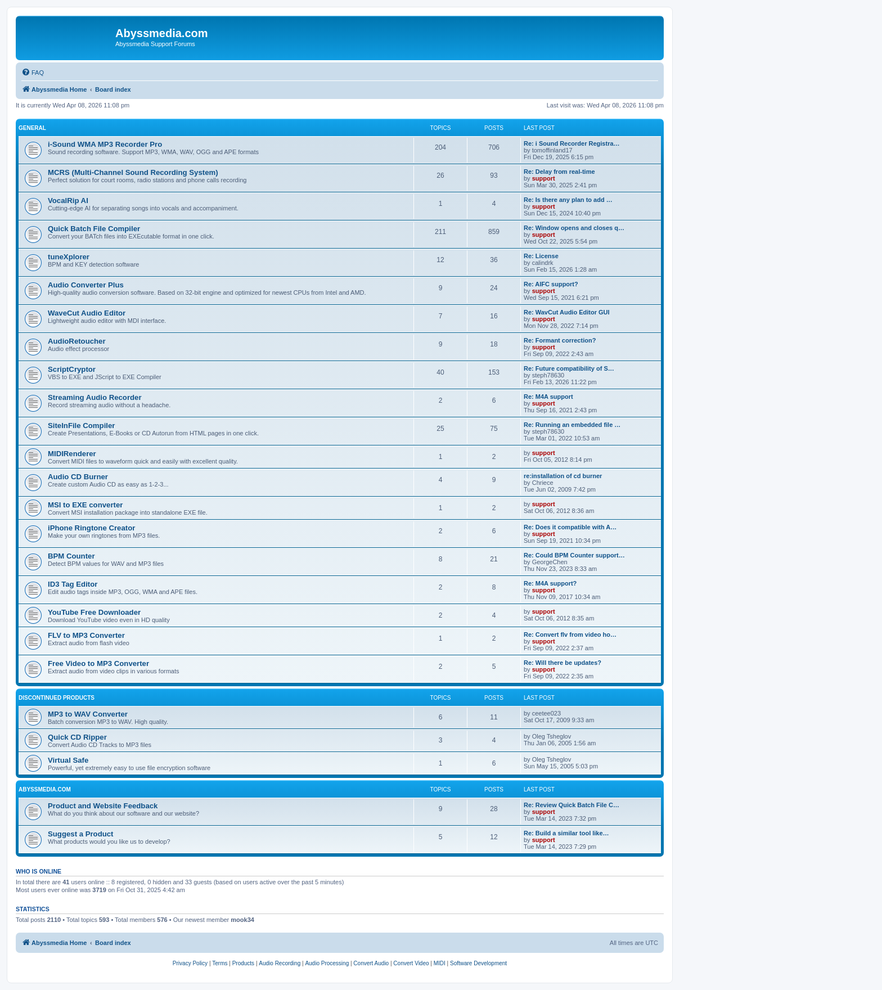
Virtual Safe (68, 760)
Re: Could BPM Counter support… (574, 555)
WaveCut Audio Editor (86, 313)
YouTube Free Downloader (94, 612)
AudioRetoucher (77, 341)
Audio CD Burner (78, 476)
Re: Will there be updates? (562, 662)
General (32, 128)
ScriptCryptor (72, 369)
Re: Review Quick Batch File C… (571, 805)
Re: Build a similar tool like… (566, 833)
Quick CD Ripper (77, 737)
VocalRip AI (68, 200)
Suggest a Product (81, 834)
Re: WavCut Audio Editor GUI (567, 312)
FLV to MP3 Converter (86, 635)
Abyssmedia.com (45, 789)
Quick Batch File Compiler (94, 228)
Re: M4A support (548, 396)
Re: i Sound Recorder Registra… (572, 143)
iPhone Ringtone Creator (91, 528)
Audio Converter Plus (86, 285)
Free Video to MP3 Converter (98, 663)
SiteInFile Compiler (81, 425)
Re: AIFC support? (551, 284)
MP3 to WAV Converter (88, 714)
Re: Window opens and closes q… (574, 227)
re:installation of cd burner (563, 475)
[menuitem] (32, 72)
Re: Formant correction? (560, 340)
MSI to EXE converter (85, 505)
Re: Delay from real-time (559, 171)
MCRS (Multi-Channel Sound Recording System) (133, 172)
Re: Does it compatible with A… (570, 527)
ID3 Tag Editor (72, 584)
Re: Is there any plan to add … (568, 199)
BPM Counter (71, 556)
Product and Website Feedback (103, 806)
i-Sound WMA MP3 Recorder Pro (105, 144)
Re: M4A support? (550, 583)
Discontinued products (56, 698)
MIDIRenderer (72, 453)
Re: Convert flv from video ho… (570, 634)
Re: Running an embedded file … (572, 424)
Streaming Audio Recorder (95, 397)
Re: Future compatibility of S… (569, 368)
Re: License (541, 256)
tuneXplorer (68, 257)
